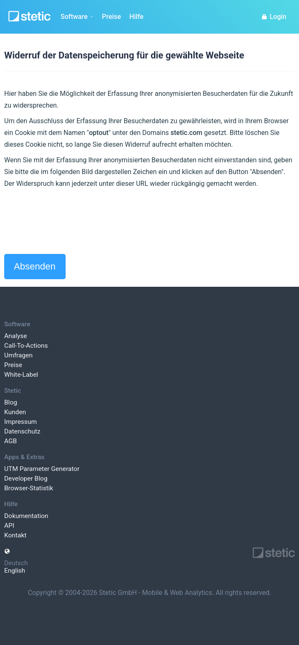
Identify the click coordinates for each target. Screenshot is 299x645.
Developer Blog (26, 478)
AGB (10, 441)
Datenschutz (22, 431)
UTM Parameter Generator (41, 469)
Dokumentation (26, 516)
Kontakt (15, 535)
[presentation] (68, 221)
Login (273, 17)
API (9, 525)
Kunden (15, 412)
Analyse (15, 336)
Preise (111, 17)
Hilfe (136, 17)
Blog (10, 402)
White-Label (21, 374)
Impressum (20, 422)
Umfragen (18, 355)
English (14, 570)
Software (77, 17)
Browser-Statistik (28, 488)
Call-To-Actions (26, 345)
